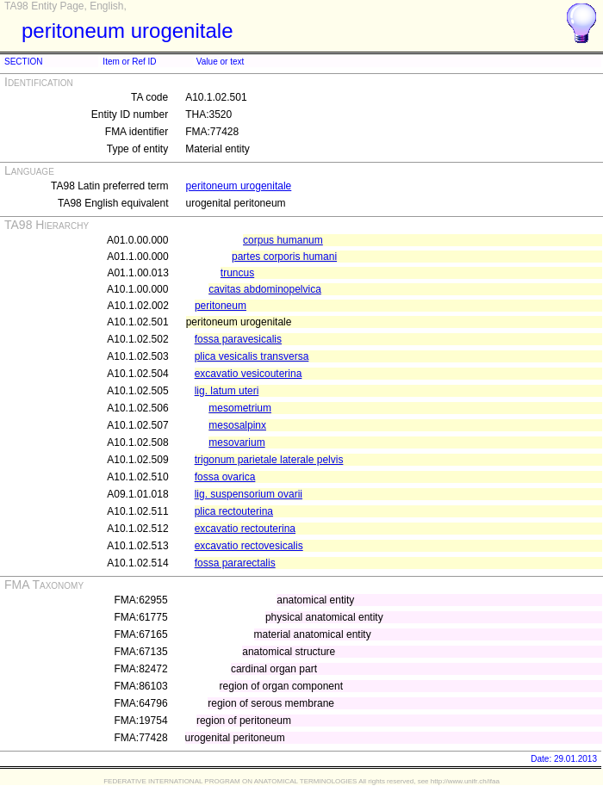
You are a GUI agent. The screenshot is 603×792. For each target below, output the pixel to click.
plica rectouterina (234, 511)
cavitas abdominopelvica (264, 289)
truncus (237, 273)
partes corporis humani (284, 257)
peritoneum (220, 306)
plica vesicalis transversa (252, 356)
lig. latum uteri (227, 391)
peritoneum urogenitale (239, 186)
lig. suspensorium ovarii (248, 494)
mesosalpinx (237, 425)
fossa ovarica (225, 477)
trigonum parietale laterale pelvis (269, 460)
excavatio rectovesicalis (249, 546)
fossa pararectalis (235, 563)
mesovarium (236, 442)
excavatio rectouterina (245, 529)
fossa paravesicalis (238, 339)
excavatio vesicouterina (248, 374)
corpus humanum (283, 240)
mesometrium (239, 408)
